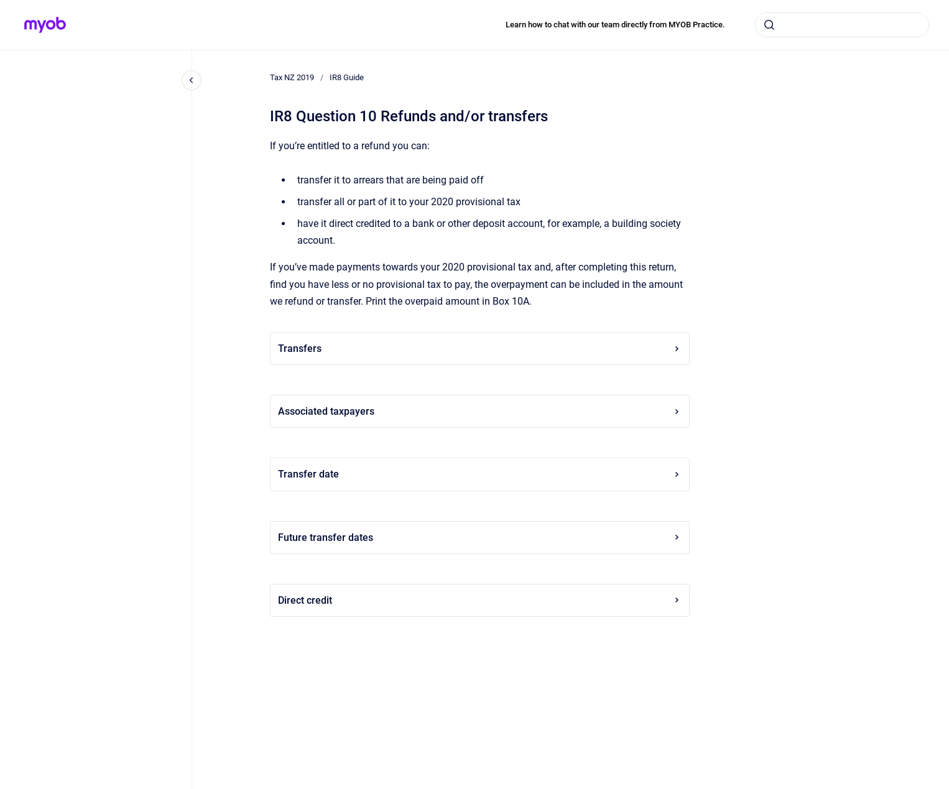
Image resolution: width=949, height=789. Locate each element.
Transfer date (480, 474)
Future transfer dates (480, 537)
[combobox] (842, 25)
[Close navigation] (191, 80)
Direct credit (480, 600)
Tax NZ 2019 (292, 77)
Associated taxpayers (480, 411)
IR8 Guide (347, 77)
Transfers (480, 348)
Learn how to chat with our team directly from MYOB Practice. (615, 24)
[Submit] (769, 25)
